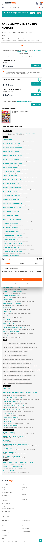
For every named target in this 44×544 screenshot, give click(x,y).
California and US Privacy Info (8, 508)
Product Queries (5, 523)
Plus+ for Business (6, 503)
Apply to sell (4, 535)
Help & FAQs (24, 487)
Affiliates (3, 525)
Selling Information (6, 532)
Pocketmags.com (26, 525)
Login (20, 56)
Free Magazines (5, 495)
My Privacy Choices (6, 516)
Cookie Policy (4, 514)
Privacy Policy (5, 506)
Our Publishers (5, 500)
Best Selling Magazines (7, 492)
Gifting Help (24, 499)
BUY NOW (36, 65)
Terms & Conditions (6, 511)
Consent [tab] (7, 263)
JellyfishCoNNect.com (27, 531)
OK (22, 279)
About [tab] (36, 263)
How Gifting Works (26, 497)
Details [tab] (22, 263)
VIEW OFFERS (36, 104)
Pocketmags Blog (5, 498)
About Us (24, 523)
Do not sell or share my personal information (22, 284)
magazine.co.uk (25, 528)
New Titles (4, 489)
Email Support (25, 489)
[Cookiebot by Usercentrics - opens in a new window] (35, 259)
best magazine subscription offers (23, 101)
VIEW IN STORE (27, 116)
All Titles (3, 487)
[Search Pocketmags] (3, 8)
